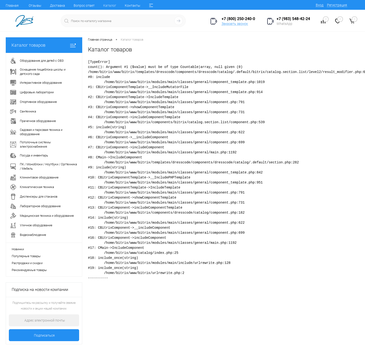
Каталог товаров (43, 45)
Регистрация (337, 5)
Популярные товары (26, 256)
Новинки (18, 249)
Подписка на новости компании (40, 289)
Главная (12, 5)
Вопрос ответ (84, 5)
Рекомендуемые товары (29, 270)
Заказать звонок (235, 24)
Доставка (57, 5)
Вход (319, 5)
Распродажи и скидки (27, 263)
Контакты (132, 5)
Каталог (109, 5)
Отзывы (35, 5)
